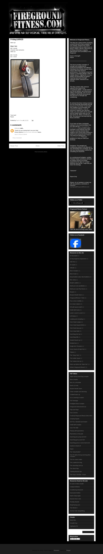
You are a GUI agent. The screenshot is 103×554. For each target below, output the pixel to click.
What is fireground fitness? (77, 367)
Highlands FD (74, 526)
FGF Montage (74, 400)
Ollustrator (56, 550)
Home (38, 146)
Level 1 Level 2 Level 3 (76, 313)
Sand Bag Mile (74, 337)
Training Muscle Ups (76, 471)
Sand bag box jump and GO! (78, 437)
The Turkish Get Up (75, 361)
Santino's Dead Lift (75, 446)
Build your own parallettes (77, 286)
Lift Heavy (73, 316)
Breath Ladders (74, 283)
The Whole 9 (73, 508)
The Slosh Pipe (74, 468)
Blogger (68, 550)
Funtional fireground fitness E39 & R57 (81, 415)
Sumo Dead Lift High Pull (77, 349)
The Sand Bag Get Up (76, 465)
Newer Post (14, 146)
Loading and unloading (76, 319)
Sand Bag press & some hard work (80, 443)
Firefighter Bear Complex (77, 403)
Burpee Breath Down (76, 295)
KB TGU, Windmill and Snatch (78, 422)
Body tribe (73, 520)
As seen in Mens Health (77, 483)
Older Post (60, 146)
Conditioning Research (76, 490)
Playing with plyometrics (77, 431)
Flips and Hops (74, 409)
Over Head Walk (74, 331)
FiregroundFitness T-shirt (77, 298)
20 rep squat (73, 255)
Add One (72, 262)
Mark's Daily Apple (75, 496)
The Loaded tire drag (76, 462)
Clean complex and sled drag (78, 391)
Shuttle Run (73, 343)
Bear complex (74, 379)
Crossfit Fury (73, 523)
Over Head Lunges (75, 322)
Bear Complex (74, 271)
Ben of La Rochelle (75, 382)
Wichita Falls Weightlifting (77, 511)
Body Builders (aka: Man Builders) (80, 277)
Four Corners (74, 412)
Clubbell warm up (75, 394)
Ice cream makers (75, 304)
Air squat (72, 264)
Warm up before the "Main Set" (79, 364)
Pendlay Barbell (74, 502)
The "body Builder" (75, 452)
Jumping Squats (74, 418)
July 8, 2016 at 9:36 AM (21, 134)
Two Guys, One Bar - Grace (78, 474)
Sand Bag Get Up (75, 334)
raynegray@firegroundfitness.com (79, 187)
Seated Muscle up (75, 340)
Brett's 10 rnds (74, 385)
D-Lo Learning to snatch (77, 397)
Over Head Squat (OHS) (77, 325)
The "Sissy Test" (74, 355)
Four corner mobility (75, 301)
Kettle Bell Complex (75, 424)
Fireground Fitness (74, 238)
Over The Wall (74, 427)
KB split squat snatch (76, 307)
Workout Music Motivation (30, 132)
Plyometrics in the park (76, 434)
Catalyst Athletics (75, 487)
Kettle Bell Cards (75, 310)
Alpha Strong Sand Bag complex (79, 376)
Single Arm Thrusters (76, 346)
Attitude (72, 267)
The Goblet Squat (75, 358)
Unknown (17, 128)
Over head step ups (75, 328)
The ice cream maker (76, 459)
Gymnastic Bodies (75, 493)
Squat (71, 449)
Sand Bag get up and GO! (77, 440)
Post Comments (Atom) (41, 151)
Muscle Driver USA (75, 499)
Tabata (72, 352)
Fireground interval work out (78, 406)
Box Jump (73, 280)
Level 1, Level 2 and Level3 (80, 136)
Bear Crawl (73, 274)
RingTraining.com (75, 505)
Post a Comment (17, 138)
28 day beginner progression (78, 258)
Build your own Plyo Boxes (77, 289)
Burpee (72, 292)
